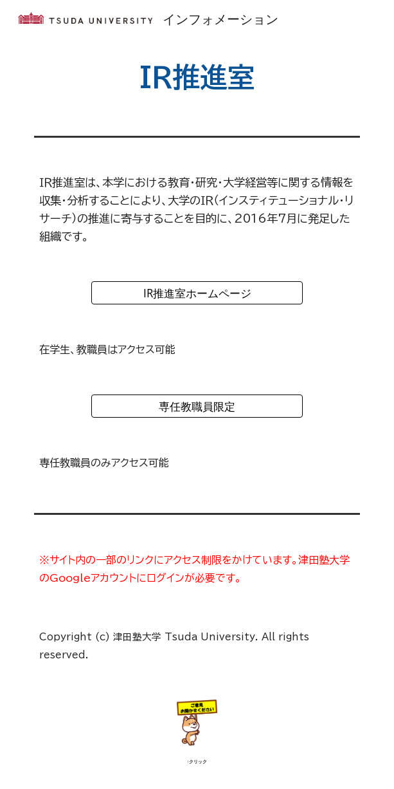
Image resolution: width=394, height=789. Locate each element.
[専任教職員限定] (197, 406)
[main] (197, 77)
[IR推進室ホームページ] (197, 293)
